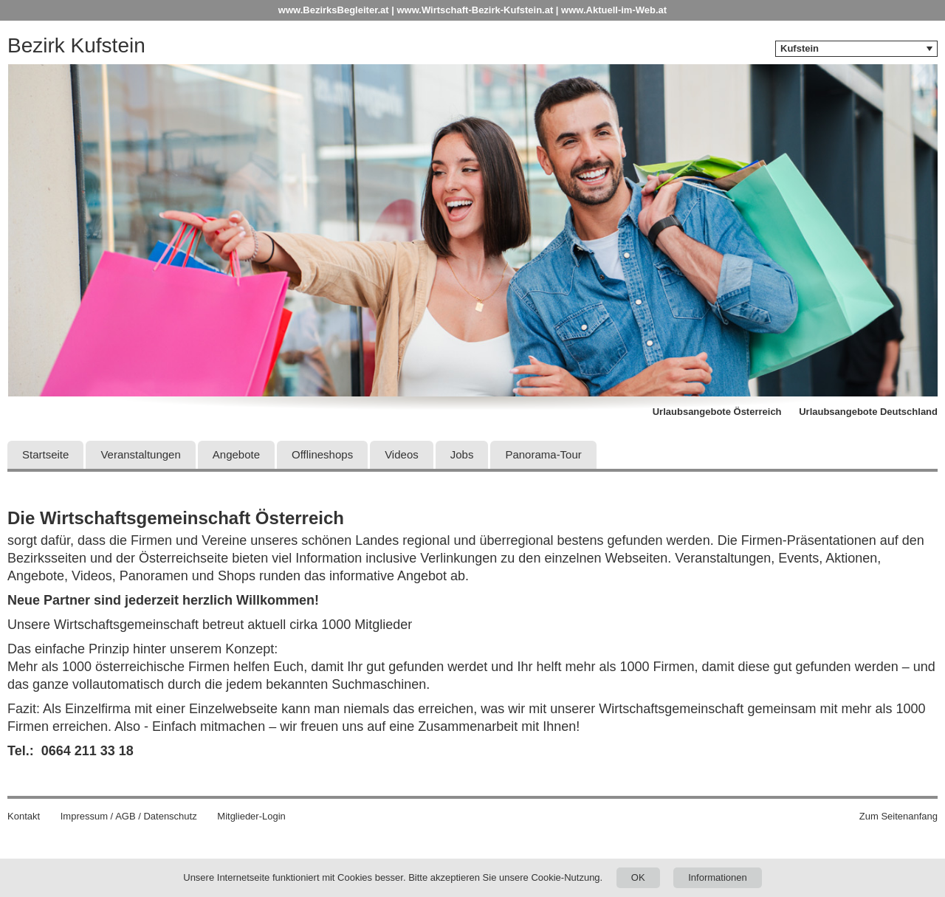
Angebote (236, 454)
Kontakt (23, 816)
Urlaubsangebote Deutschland (868, 411)
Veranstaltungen (140, 454)
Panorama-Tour (543, 454)
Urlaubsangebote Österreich (717, 411)
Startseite (45, 454)
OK (638, 877)
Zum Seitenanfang (898, 816)
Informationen (717, 877)
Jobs (462, 454)
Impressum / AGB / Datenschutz (129, 816)
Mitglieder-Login (251, 816)
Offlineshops (322, 454)
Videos (402, 454)
